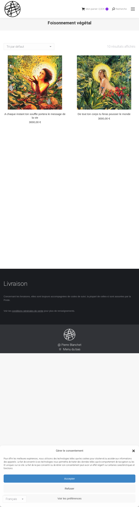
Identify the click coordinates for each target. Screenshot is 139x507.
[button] (133, 451)
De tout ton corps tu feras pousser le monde (104, 114)
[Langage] (14, 499)
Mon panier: (95, 8)
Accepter (69, 478)
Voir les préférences (70, 498)
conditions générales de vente (27, 311)
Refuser (69, 488)
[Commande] (29, 46)
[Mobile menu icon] (132, 9)
